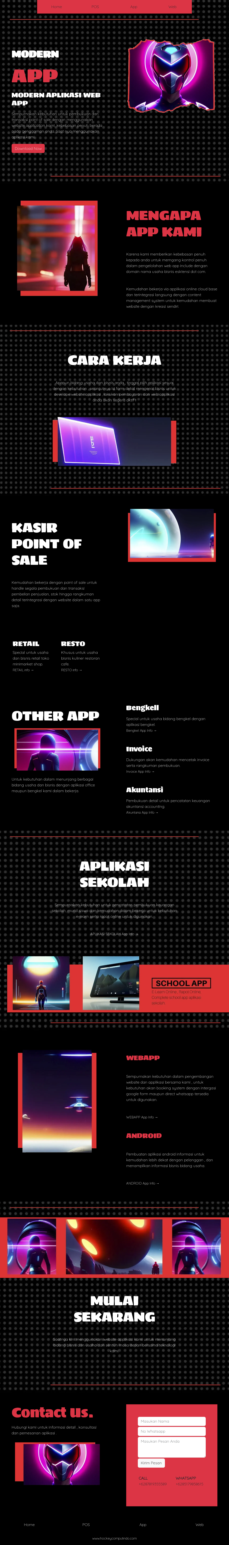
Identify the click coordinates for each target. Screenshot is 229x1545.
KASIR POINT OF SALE (47, 543)
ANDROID (144, 1135)
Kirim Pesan (151, 1462)
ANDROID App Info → (142, 1183)
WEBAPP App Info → (142, 1117)
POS (95, 6)
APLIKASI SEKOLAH (114, 874)
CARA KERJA (114, 360)
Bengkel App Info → (141, 730)
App (133, 6)
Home (56, 6)
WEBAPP (143, 1057)
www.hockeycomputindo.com (114, 1538)
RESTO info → (71, 670)
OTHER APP (55, 716)
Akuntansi (144, 789)
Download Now (28, 148)
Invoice (139, 748)
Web (172, 6)
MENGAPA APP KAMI (164, 223)
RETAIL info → (23, 670)
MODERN (35, 54)
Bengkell (142, 707)
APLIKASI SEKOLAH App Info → (114, 934)
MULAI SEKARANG (114, 1308)
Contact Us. (52, 1412)
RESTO (73, 643)
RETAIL (26, 643)
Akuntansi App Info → (142, 812)
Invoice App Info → (140, 771)
